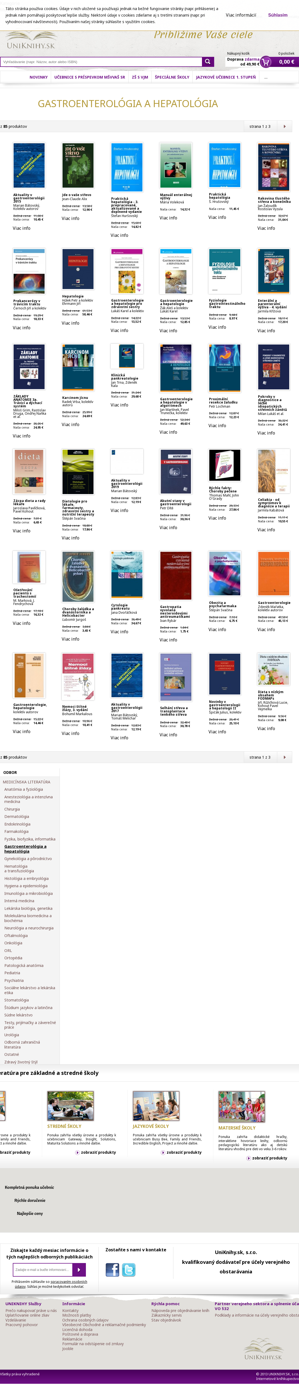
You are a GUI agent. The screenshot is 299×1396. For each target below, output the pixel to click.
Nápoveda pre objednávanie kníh (180, 1310)
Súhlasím (278, 15)
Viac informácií (241, 15)
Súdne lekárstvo (18, 1015)
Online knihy (31, 37)
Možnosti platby (76, 1315)
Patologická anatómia (23, 965)
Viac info (21, 228)
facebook (113, 1271)
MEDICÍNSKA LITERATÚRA (26, 782)
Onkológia (13, 943)
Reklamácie (72, 1339)
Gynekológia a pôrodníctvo (28, 858)
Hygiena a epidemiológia (26, 885)
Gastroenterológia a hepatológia (25, 849)
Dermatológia (16, 816)
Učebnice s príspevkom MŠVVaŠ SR (89, 77)
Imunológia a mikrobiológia (28, 893)
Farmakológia (16, 831)
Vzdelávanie (15, 1320)
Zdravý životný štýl (21, 1062)
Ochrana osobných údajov (85, 1320)
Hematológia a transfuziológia (19, 868)
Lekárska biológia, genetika (28, 908)
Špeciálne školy (172, 77)
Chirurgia (12, 809)
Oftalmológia (16, 935)
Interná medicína (19, 900)
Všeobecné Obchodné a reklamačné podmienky (104, 1324)
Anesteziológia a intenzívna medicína (28, 799)
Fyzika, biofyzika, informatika (29, 839)
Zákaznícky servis (166, 1315)
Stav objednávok (166, 1320)
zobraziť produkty (98, 1152)
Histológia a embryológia (26, 878)
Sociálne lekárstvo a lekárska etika (29, 990)
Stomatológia (16, 1000)
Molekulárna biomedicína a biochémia (28, 918)
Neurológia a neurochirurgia (29, 928)
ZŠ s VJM (140, 77)
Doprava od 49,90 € (243, 58)
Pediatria (12, 972)
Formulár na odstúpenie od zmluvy (93, 1343)
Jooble (67, 1348)
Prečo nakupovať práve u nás (31, 1310)
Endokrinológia (17, 824)
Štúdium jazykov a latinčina (28, 1007)
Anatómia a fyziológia (23, 789)
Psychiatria (14, 980)
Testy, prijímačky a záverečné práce (30, 1025)
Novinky (39, 77)
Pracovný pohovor (21, 1324)
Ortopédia (13, 958)
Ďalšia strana (284, 126)
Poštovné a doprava (80, 1334)
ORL (8, 950)
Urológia (11, 1034)
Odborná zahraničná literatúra (22, 1044)
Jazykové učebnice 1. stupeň (226, 77)
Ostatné (11, 1054)
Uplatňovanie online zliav (27, 1315)
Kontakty (70, 1310)
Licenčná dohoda (77, 1329)
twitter (130, 1271)
